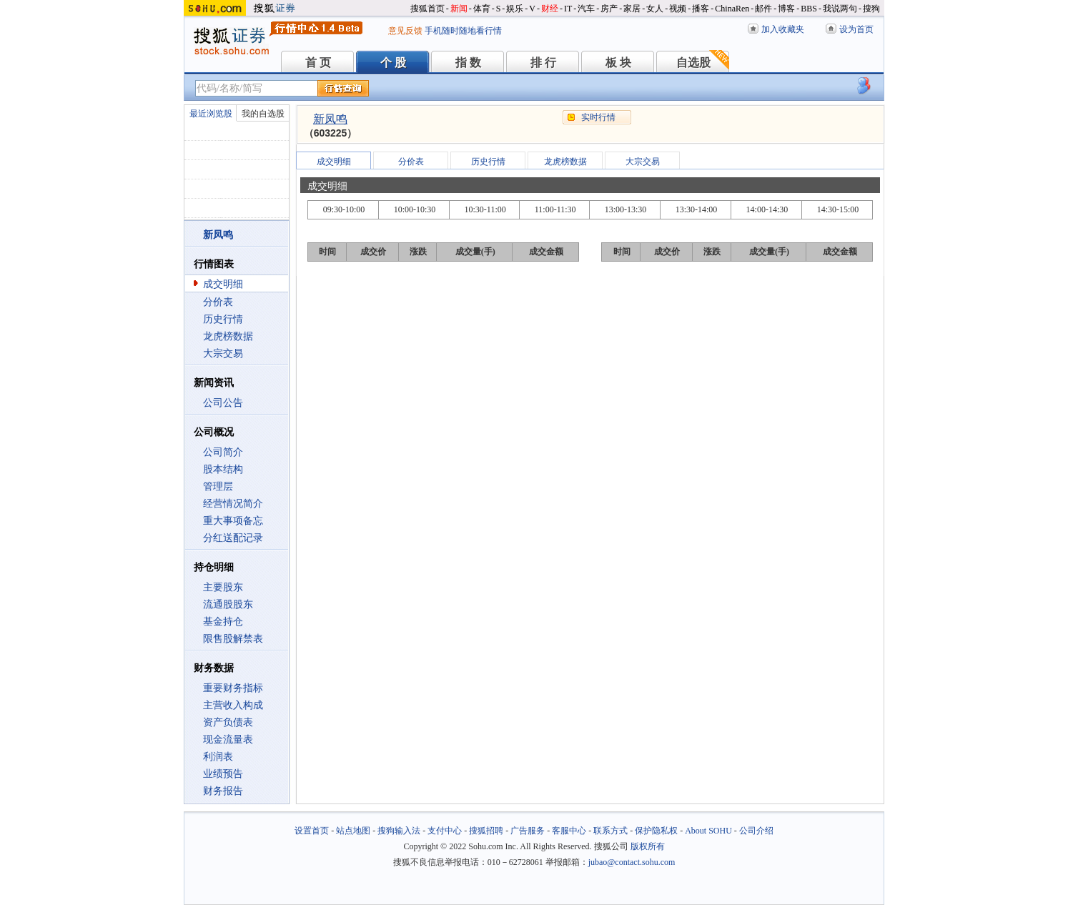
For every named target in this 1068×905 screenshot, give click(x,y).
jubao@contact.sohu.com (632, 862)
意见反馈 (405, 31)
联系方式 (610, 831)
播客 (700, 9)
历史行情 (223, 319)
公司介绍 (756, 831)
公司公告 (223, 402)
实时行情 (598, 117)
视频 (677, 9)
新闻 (459, 9)
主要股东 (223, 587)
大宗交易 (223, 353)
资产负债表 (228, 722)
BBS (809, 9)
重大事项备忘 (233, 520)
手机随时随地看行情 (463, 31)
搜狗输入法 (398, 831)
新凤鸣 (330, 119)
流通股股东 (228, 604)
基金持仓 (223, 621)
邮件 (763, 9)
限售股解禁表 (233, 638)
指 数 (468, 62)
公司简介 (223, 452)
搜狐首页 (427, 9)
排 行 (543, 62)
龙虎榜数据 (228, 336)
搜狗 (871, 9)
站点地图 (353, 831)
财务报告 (223, 791)
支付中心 (444, 831)
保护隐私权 (656, 831)
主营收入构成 (233, 705)
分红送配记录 (233, 538)
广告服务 (527, 831)
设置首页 (312, 831)
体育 (481, 9)
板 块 (618, 62)
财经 (549, 9)
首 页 (318, 62)
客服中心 (569, 831)
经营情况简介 (233, 503)
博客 (786, 9)
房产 (609, 9)
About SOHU (708, 831)
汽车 (586, 9)
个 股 (393, 62)
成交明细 (223, 284)
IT (568, 9)
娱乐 (514, 9)
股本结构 (223, 469)
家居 (632, 9)
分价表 (218, 302)
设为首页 (856, 29)
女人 (654, 9)
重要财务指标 (233, 688)
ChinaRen (732, 9)
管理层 (218, 486)
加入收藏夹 (782, 29)
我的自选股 (263, 114)
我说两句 (840, 9)
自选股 (693, 62)
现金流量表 (228, 739)
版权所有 (648, 846)
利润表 (218, 756)
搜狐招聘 (486, 831)
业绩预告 (223, 773)
